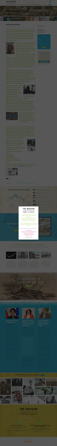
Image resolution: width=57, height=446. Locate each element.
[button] (37, 207)
